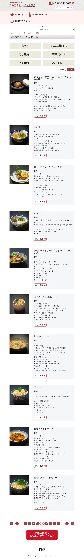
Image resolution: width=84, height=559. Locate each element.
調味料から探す (38, 15)
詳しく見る (39, 116)
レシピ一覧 (21, 33)
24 (38, 523)
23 (33, 523)
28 (54, 523)
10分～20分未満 (33, 33)
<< (11, 523)
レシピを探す (42, 26)
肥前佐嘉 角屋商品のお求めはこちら (42, 535)
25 (42, 523)
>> (72, 523)
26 (46, 523)
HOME (17, 15)
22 (29, 523)
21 (25, 523)
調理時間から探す (22, 21)
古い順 (71, 69)
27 (50, 523)
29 (58, 523)
